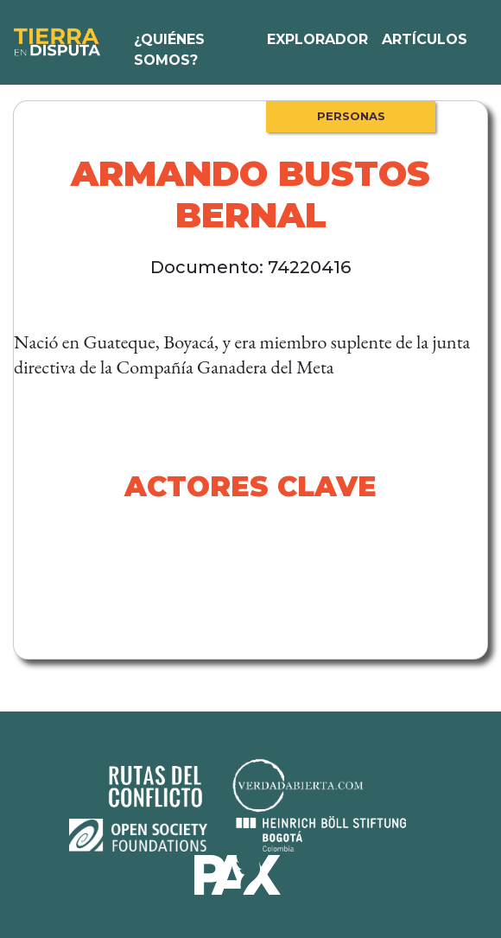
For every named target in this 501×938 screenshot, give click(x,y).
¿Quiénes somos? (169, 49)
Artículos (424, 39)
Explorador (317, 39)
